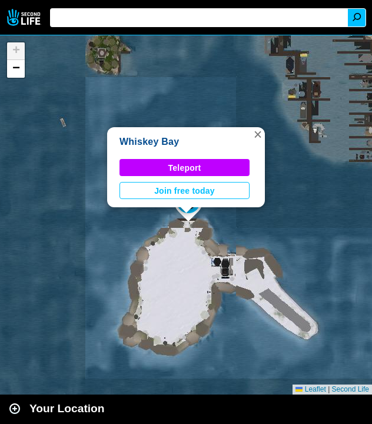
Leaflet (310, 389)
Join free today (184, 191)
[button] (258, 134)
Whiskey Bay (149, 142)
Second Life (25, 17)
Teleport (184, 168)
